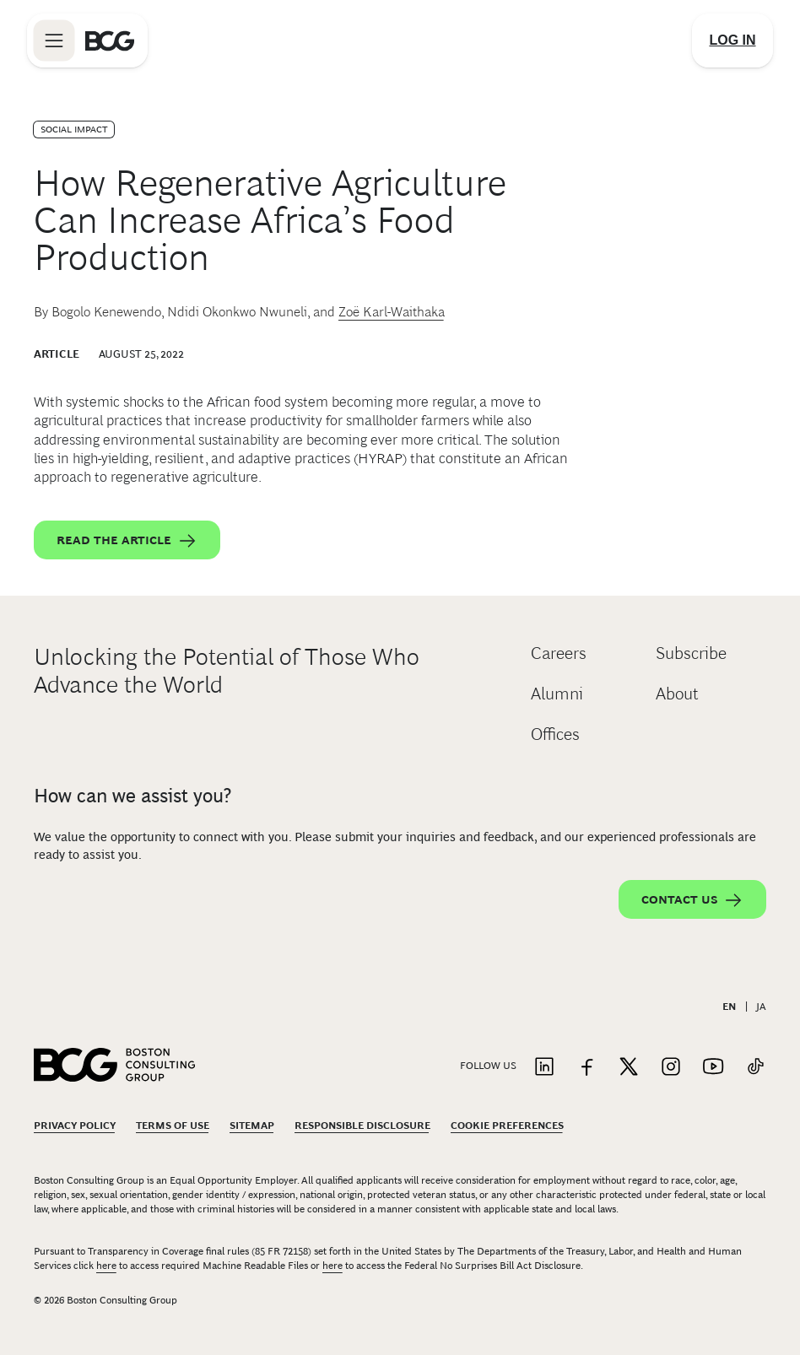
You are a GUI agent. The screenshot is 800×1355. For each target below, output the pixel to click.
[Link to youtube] (713, 1067)
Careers (558, 653)
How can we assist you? (132, 796)
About (677, 693)
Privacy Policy (75, 1125)
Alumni (557, 693)
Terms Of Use (172, 1125)
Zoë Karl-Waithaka (391, 312)
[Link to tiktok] (755, 1067)
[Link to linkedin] (544, 1067)
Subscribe (691, 653)
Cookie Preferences (507, 1125)
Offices (555, 734)
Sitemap (252, 1125)
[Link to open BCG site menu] (54, 40)
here (106, 1265)
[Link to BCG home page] (109, 40)
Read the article (127, 541)
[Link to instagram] (671, 1067)
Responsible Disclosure (362, 1125)
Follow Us (488, 1066)
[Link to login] (732, 40)
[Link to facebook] (586, 1067)
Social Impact (74, 129)
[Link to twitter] (629, 1067)
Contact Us (692, 900)
